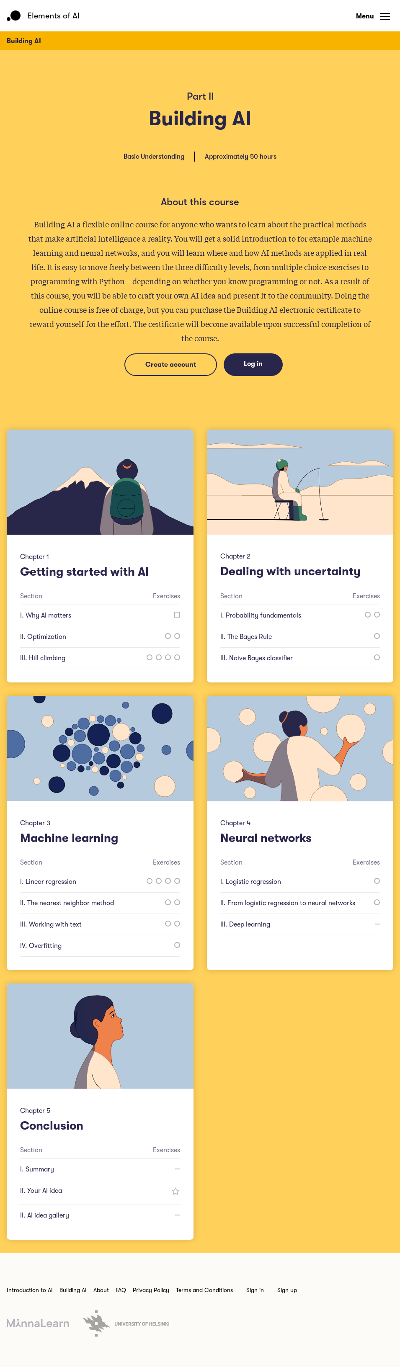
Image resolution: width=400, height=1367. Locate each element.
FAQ (121, 1290)
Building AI (73, 1290)
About (101, 1290)
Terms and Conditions (204, 1290)
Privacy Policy (151, 1290)
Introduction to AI (30, 1290)
